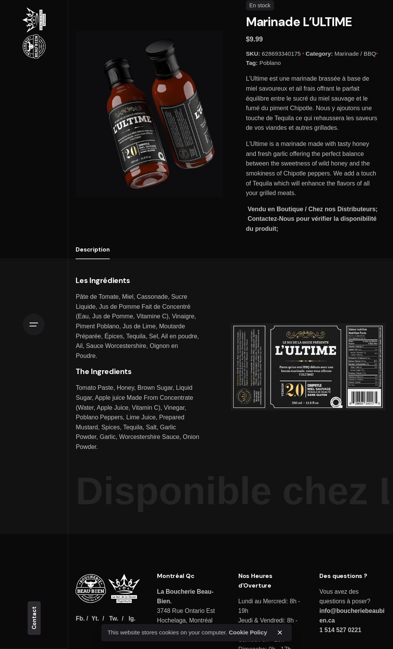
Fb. (80, 618)
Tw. (113, 618)
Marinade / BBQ (355, 53)
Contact (34, 617)
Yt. (95, 618)
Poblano (270, 63)
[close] (280, 632)
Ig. (132, 618)
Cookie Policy (248, 632)
